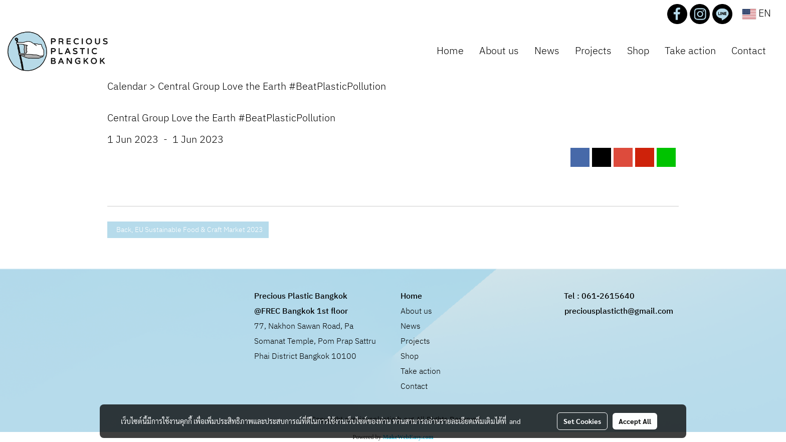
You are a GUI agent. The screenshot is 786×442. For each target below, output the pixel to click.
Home (450, 51)
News (546, 51)
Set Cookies (582, 420)
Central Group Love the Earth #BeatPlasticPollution (272, 87)
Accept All (635, 420)
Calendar (127, 87)
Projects (593, 51)
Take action (690, 51)
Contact (748, 51)
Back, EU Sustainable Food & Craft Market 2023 (188, 230)
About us (499, 51)
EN (756, 14)
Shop (638, 51)
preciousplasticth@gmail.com (618, 311)
